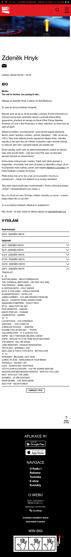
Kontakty (35, 485)
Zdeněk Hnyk (16, 234)
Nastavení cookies (35, 522)
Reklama (35, 472)
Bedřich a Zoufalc (56, 167)
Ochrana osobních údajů (35, 518)
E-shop (34, 481)
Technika (35, 477)
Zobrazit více (35, 390)
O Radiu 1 (35, 468)
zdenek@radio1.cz (57, 211)
